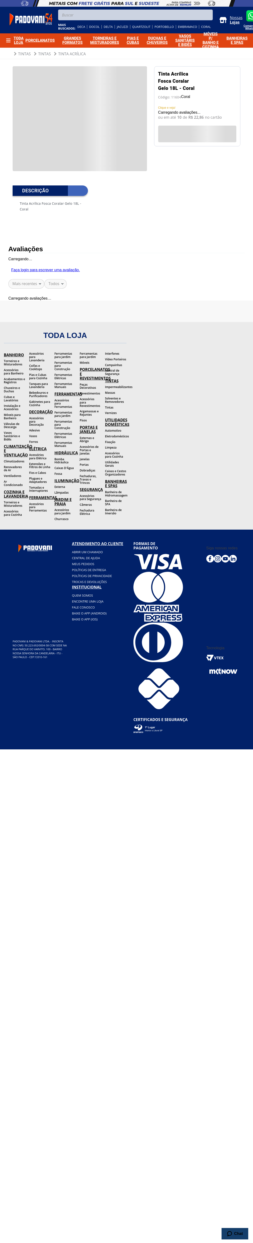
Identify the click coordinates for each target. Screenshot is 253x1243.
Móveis (85, 363)
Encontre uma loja (87, 601)
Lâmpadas (61, 493)
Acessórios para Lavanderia (36, 357)
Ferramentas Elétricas (63, 376)
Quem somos (82, 595)
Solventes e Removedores (114, 400)
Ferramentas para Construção (63, 366)
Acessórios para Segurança (90, 497)
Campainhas (113, 365)
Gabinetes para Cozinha (39, 403)
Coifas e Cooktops (35, 367)
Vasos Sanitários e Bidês (12, 436)
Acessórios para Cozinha (13, 513)
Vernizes (111, 413)
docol (94, 27)
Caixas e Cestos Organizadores (115, 472)
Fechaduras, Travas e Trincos (88, 479)
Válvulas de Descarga (11, 425)
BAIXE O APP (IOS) (85, 619)
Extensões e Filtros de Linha (39, 465)
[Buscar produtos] (208, 15)
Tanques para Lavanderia (38, 385)
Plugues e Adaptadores (38, 480)
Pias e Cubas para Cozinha (38, 376)
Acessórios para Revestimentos (90, 402)
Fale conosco (83, 607)
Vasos (33, 436)
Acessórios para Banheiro (14, 371)
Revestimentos (90, 393)
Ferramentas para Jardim (63, 355)
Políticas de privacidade (92, 576)
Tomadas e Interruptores (38, 489)
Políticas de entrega (89, 570)
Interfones (112, 354)
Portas (84, 465)
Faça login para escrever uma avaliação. (45, 270)
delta (108, 27)
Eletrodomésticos (115, 436)
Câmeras (86, 505)
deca (81, 27)
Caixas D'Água (64, 468)
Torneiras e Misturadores (13, 362)
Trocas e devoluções (89, 582)
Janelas (85, 459)
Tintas (24, 53)
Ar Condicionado (13, 483)
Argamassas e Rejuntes (89, 413)
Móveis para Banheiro (12, 416)
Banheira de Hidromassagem (115, 493)
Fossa (58, 474)
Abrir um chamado (87, 552)
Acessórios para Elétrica (37, 456)
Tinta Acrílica (72, 53)
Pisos (83, 420)
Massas (110, 393)
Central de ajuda (86, 558)
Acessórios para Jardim (62, 511)
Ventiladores (12, 476)
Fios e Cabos (37, 473)
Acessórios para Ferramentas (38, 507)
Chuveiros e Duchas (12, 389)
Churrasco (61, 519)
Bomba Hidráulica (61, 461)
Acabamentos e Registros (14, 380)
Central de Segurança (112, 372)
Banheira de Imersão (113, 511)
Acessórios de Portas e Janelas (89, 450)
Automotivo (113, 431)
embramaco (187, 27)
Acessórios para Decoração (36, 421)
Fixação (110, 442)
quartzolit (141, 27)
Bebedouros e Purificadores (38, 394)
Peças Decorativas (88, 386)
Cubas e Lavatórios (11, 398)
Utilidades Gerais (112, 464)
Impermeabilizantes (115, 387)
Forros (33, 442)
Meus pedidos (83, 564)
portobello (164, 27)
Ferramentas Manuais (63, 385)
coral (206, 27)
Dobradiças (87, 470)
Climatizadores (14, 461)
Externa (59, 487)
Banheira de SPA (113, 502)
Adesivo (34, 430)
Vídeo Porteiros (115, 359)
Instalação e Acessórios (12, 407)
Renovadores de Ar (13, 468)
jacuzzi (122, 27)
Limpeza (110, 447)
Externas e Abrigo (87, 439)
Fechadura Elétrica (87, 512)
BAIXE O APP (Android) (89, 613)
